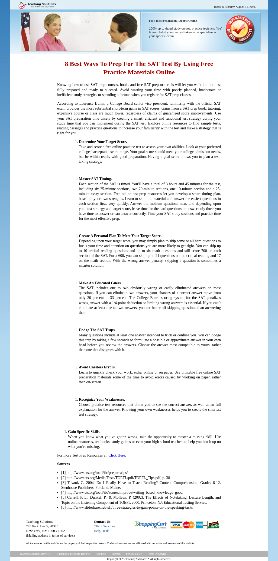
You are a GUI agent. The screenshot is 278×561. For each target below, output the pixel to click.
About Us (101, 553)
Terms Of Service (156, 553)
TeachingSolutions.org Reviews (73, 553)
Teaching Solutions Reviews (35, 553)
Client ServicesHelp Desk (104, 528)
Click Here (116, 455)
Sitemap (116, 553)
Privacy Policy (134, 553)
